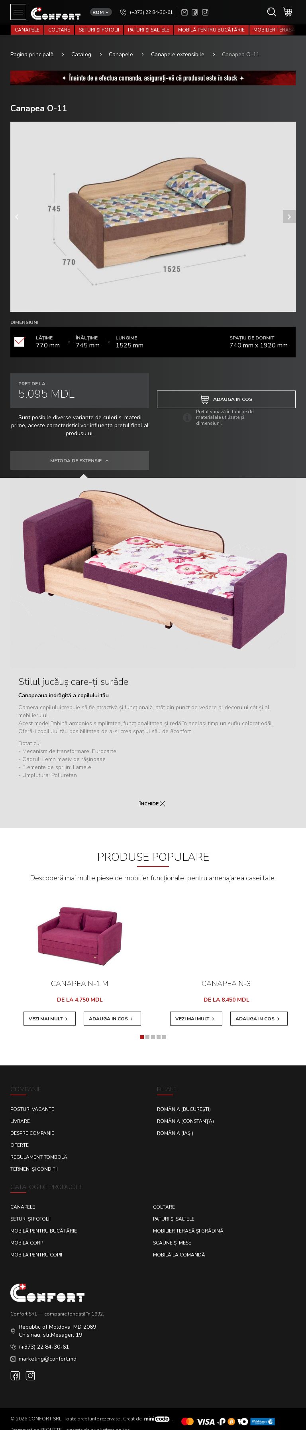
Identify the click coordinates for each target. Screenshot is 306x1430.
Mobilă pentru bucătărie (211, 30)
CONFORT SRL (44, 1410)
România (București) (184, 1101)
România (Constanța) (185, 1113)
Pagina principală (31, 43)
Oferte (19, 1137)
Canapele (27, 30)
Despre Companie (32, 1125)
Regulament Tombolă (38, 1149)
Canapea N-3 (226, 973)
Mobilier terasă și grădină (188, 1223)
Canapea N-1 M (79, 973)
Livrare (20, 1113)
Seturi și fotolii (99, 30)
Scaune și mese (172, 1235)
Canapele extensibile (177, 43)
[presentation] (16, 206)
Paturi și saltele (148, 30)
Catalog (81, 43)
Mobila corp (26, 1235)
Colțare (59, 30)
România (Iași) (175, 1125)
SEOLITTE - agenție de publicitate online (84, 1422)
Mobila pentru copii (36, 1247)
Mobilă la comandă (179, 1247)
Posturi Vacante (32, 1101)
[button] (142, 1029)
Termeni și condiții (34, 1161)
